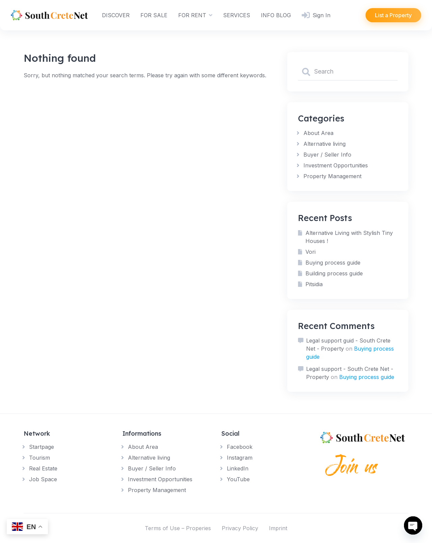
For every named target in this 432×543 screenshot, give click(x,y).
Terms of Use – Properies (178, 528)
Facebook (239, 446)
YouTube (238, 479)
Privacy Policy (240, 528)
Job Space (43, 479)
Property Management (332, 176)
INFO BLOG (276, 15)
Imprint (278, 528)
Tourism (39, 457)
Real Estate (43, 468)
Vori (310, 251)
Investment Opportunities (335, 165)
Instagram (239, 457)
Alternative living (324, 143)
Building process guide (334, 273)
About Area (318, 133)
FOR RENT (192, 15)
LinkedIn (237, 468)
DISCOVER (116, 15)
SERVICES (236, 15)
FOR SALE (153, 15)
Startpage (41, 446)
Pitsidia (314, 284)
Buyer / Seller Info (327, 154)
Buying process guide (332, 262)
